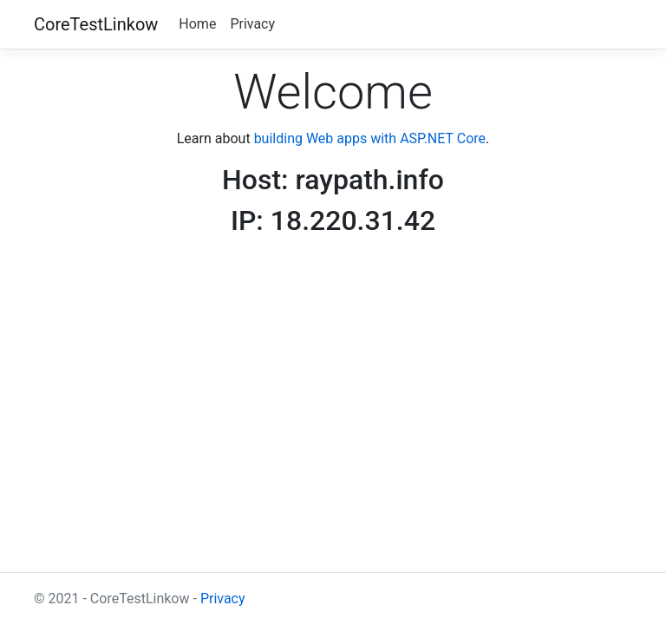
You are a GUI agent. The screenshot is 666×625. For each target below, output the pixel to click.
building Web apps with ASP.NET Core (370, 138)
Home (197, 24)
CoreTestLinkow (96, 24)
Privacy (252, 24)
